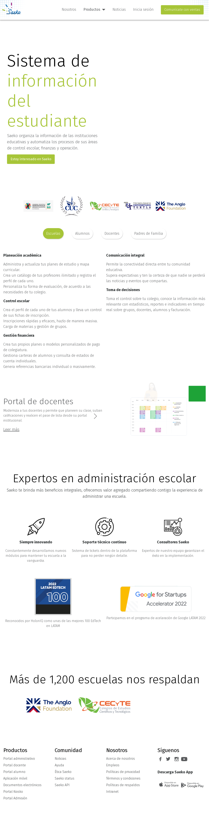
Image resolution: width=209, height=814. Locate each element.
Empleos (112, 765)
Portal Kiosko (13, 792)
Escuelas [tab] (53, 233)
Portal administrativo (19, 759)
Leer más (11, 429)
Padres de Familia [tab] (148, 233)
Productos (91, 9)
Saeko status (64, 778)
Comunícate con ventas (182, 10)
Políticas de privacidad (123, 772)
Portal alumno (14, 772)
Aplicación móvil (15, 778)
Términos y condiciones (123, 778)
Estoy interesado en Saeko (31, 159)
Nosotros (69, 9)
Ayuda (59, 765)
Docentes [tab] (111, 233)
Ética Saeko (63, 772)
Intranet (112, 792)
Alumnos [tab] (82, 233)
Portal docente (14, 765)
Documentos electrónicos (22, 785)
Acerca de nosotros (120, 759)
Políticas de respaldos (123, 785)
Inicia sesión (143, 9)
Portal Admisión (15, 798)
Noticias (119, 9)
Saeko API (62, 785)
